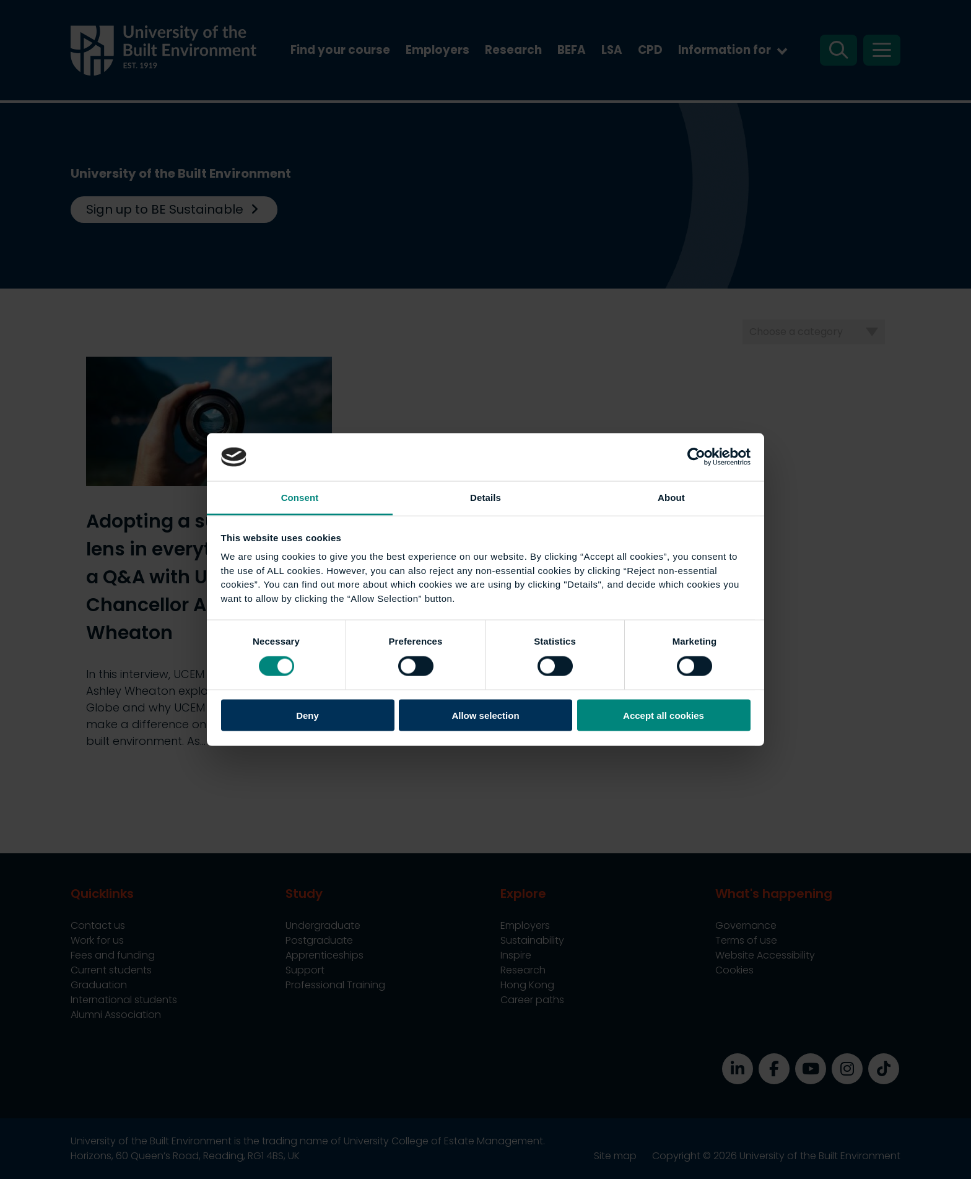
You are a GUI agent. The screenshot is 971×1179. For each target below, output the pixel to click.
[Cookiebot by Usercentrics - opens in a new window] (696, 457)
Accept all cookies (663, 715)
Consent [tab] (300, 497)
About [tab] (671, 497)
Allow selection (485, 715)
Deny (307, 715)
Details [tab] (485, 497)
